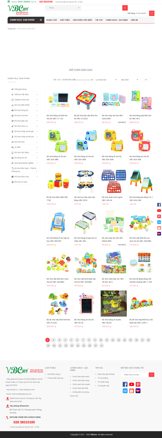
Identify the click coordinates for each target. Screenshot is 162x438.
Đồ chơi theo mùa (20, 176)
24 (78, 346)
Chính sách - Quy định (117, 20)
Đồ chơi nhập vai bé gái (22, 131)
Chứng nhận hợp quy (55, 378)
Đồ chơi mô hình (19, 115)
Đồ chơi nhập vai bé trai (22, 136)
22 (66, 346)
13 (119, 340)
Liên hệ (134, 20)
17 (142, 340)
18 (148, 340)
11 (107, 340)
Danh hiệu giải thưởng (106, 374)
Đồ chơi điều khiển (20, 105)
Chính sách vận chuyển (81, 384)
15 (131, 340)
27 (96, 346)
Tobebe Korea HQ (20, 99)
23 (72, 346)
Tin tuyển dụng (103, 382)
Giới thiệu (65, 20)
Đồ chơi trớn (18, 141)
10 (101, 340)
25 (84, 346)
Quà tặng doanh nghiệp (22, 163)
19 (48, 346)
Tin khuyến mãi (103, 386)
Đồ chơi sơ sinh (19, 181)
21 (60, 346)
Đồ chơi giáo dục (19, 120)
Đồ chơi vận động (20, 152)
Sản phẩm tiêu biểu (82, 20)
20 (54, 346)
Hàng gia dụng (18, 89)
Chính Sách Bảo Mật (80, 388)
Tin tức (99, 20)
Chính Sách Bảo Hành (81, 377)
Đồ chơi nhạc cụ (19, 126)
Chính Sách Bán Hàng (81, 380)
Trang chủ (51, 20)
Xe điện (16, 147)
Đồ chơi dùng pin (19, 110)
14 (125, 340)
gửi (151, 375)
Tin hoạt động (103, 378)
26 (90, 346)
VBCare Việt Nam (20, 94)
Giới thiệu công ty (53, 374)
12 (113, 340)
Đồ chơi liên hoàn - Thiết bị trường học (23, 169)
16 (136, 340)
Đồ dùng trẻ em (19, 157)
